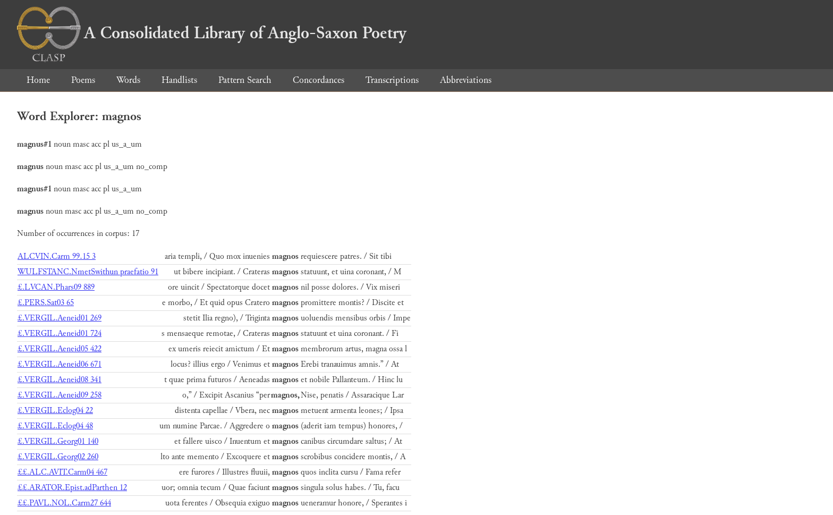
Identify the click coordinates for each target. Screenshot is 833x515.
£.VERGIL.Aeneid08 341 (59, 380)
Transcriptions (392, 80)
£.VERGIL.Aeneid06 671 (59, 364)
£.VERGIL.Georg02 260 (58, 457)
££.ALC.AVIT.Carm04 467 (62, 472)
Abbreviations (465, 80)
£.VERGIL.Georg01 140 (58, 441)
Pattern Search (244, 80)
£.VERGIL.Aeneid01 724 (59, 333)
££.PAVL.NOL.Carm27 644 (64, 503)
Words (128, 80)
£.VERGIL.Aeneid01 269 (59, 318)
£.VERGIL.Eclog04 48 (55, 426)
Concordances (318, 80)
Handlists (179, 80)
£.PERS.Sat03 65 (46, 303)
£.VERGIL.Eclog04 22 (55, 410)
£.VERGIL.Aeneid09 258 (59, 395)
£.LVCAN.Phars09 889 (56, 287)
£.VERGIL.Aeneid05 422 (59, 349)
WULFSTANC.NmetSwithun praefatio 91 (88, 272)
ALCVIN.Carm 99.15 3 (57, 256)
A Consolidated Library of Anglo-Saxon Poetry (211, 33)
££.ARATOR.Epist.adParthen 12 (72, 488)
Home (38, 80)
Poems (83, 80)
